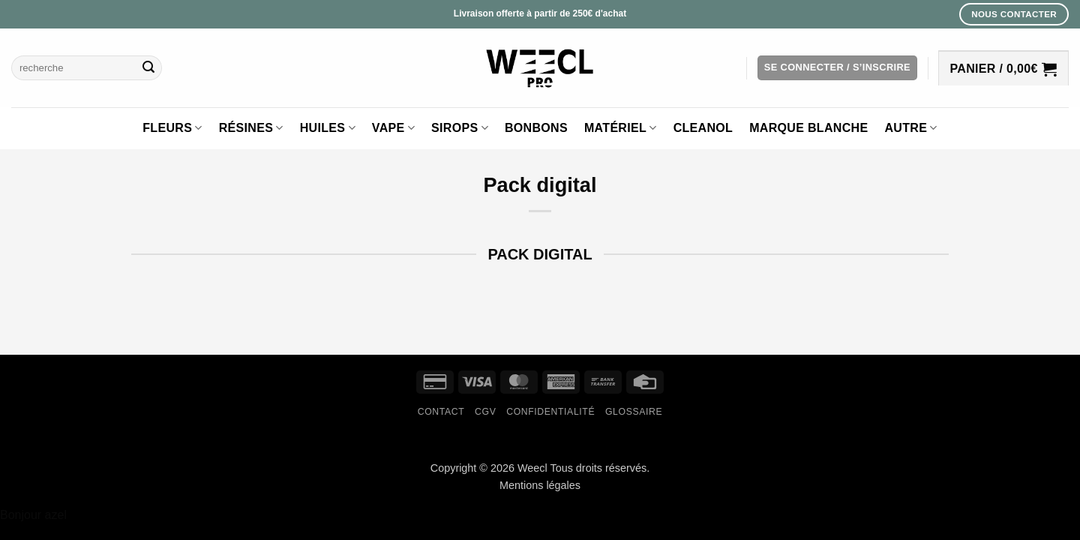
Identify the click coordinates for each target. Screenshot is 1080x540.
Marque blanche (808, 128)
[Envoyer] (148, 68)
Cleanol (704, 128)
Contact (441, 411)
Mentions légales (540, 485)
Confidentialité (550, 411)
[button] (837, 68)
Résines (251, 128)
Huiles (328, 128)
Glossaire (633, 411)
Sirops (459, 128)
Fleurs (172, 128)
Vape (393, 128)
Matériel (620, 128)
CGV (485, 411)
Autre (910, 128)
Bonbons (536, 128)
